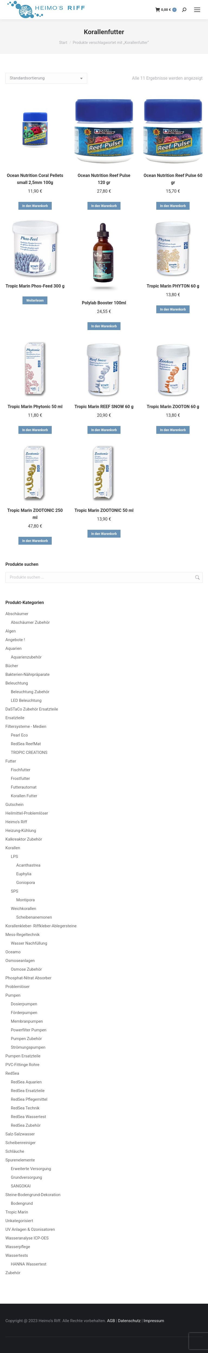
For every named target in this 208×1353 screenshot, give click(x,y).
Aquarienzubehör (26, 657)
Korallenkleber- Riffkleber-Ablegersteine (41, 925)
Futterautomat (24, 787)
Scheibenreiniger (20, 1142)
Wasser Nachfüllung (29, 943)
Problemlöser (17, 986)
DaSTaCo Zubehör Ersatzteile (31, 709)
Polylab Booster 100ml (104, 302)
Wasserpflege (17, 1246)
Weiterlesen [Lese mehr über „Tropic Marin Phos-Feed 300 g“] (35, 300)
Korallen (12, 847)
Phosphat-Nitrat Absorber (28, 978)
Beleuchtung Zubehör (30, 691)
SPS (14, 891)
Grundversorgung (26, 1177)
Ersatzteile (14, 717)
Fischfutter (20, 769)
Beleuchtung (16, 683)
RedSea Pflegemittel (29, 1099)
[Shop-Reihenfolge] (46, 78)
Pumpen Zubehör (26, 1038)
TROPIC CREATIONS (29, 752)
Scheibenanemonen (34, 917)
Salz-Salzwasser (20, 1134)
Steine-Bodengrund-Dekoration (32, 1194)
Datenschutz (129, 1320)
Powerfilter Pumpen (28, 1030)
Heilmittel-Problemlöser (26, 813)
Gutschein (14, 804)
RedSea (12, 1073)
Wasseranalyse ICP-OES (26, 1238)
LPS (14, 856)
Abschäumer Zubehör (30, 622)
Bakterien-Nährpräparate (27, 674)
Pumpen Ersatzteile (22, 1056)
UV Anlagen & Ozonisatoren (30, 1229)
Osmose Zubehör (26, 969)
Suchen (197, 577)
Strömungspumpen (28, 1047)
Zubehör (12, 1272)
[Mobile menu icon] (197, 9)
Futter (10, 761)
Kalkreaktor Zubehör (23, 839)
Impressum (154, 1320)
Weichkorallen (23, 908)
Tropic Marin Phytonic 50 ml (35, 406)
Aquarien (13, 648)
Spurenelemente (20, 1160)
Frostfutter (20, 778)
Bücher (11, 665)
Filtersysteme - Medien (25, 726)
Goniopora (25, 882)
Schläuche (14, 1151)
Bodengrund (22, 1203)
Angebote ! (15, 639)
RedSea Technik (25, 1108)
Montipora (25, 899)
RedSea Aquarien (26, 1082)
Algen (10, 631)
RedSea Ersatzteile (27, 1090)
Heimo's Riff (16, 821)
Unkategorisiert (19, 1220)
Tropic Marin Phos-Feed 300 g (35, 286)
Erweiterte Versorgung (31, 1168)
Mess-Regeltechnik (22, 934)
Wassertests (16, 1255)
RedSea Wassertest (28, 1116)
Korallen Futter (24, 795)
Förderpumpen (24, 1012)
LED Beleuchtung (26, 700)
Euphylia (23, 873)
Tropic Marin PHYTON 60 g (173, 286)
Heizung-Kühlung (20, 830)
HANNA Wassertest (28, 1264)
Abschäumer (16, 613)
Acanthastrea (28, 865)
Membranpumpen (27, 1021)
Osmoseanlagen (20, 960)
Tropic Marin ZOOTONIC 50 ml (104, 510)
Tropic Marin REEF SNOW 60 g (104, 406)
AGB (111, 1320)
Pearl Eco (19, 735)
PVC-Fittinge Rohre (22, 1064)
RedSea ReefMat (26, 743)
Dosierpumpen (24, 1004)
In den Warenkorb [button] (35, 206)
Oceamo (13, 952)
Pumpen (13, 995)
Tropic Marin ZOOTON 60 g (173, 406)
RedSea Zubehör (26, 1125)
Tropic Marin (16, 1212)
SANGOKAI (21, 1186)
